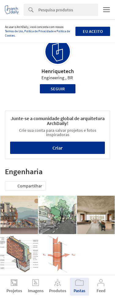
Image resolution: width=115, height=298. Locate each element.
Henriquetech (57, 71)
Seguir (58, 89)
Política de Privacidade (39, 31)
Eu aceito (93, 31)
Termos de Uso (14, 31)
